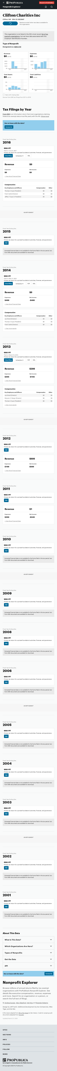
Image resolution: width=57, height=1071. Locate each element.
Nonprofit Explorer (11, 6)
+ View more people (10, 328)
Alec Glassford (21, 1003)
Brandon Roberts (42, 1003)
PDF (6, 243)
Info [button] (5, 1039)
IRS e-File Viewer (23, 1013)
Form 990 (6, 114)
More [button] (5, 1054)
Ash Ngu (30, 1003)
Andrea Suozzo (10, 1003)
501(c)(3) (17, 47)
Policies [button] (6, 1044)
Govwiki (21, 1015)
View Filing (8, 155)
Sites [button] (5, 1030)
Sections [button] (7, 1034)
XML (29, 156)
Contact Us (9, 127)
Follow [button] (6, 1049)
